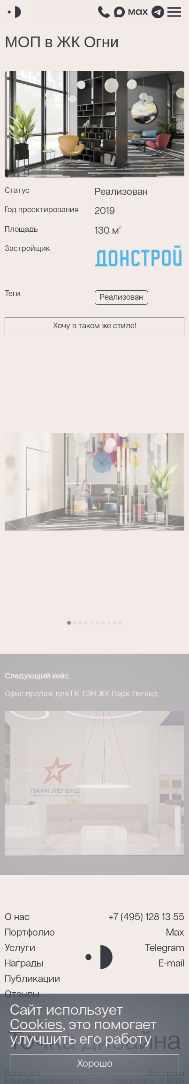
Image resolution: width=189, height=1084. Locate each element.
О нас (17, 917)
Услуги (20, 948)
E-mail (171, 964)
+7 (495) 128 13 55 (146, 917)
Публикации (32, 979)
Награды (24, 964)
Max (175, 933)
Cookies (36, 1025)
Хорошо (95, 1064)
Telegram (164, 948)
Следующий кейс (37, 676)
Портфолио (30, 933)
